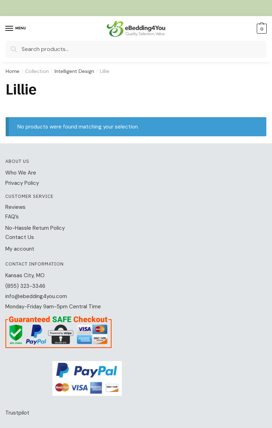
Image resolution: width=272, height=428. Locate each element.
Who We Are (20, 172)
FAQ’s (12, 216)
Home (12, 71)
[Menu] (16, 28)
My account (19, 248)
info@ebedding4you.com (36, 296)
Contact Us (19, 237)
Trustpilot (17, 412)
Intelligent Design (74, 71)
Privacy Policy (22, 183)
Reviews (15, 207)
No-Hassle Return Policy (35, 228)
